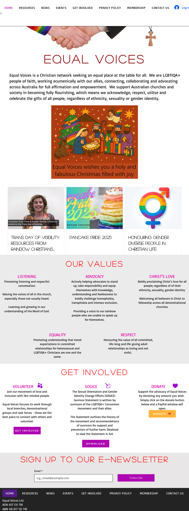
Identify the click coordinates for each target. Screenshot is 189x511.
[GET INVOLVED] (27, 430)
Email (38, 471)
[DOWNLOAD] (95, 443)
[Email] (72, 478)
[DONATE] (162, 414)
